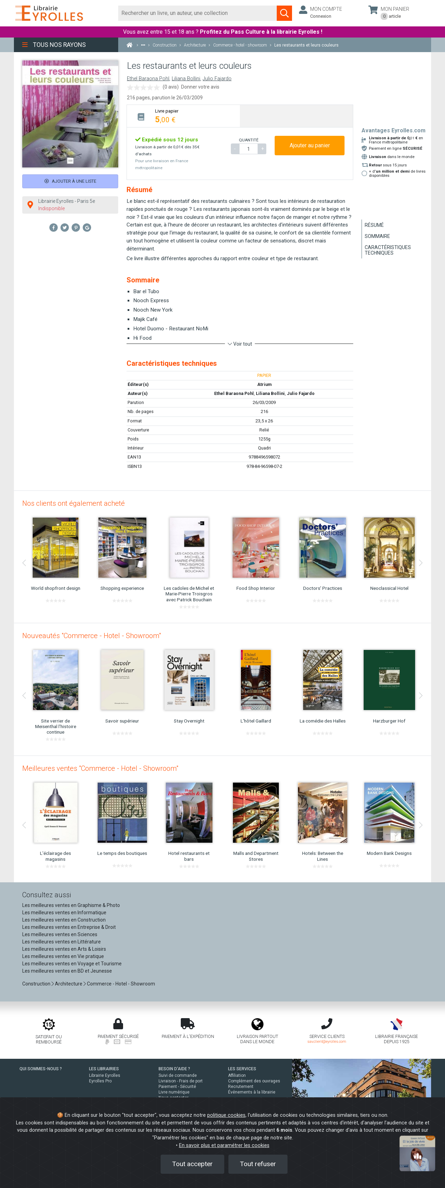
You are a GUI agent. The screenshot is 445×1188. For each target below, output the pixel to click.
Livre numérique (174, 1092)
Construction (36, 984)
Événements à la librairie (251, 1092)
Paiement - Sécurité (177, 1086)
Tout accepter (192, 1164)
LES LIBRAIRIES (104, 1068)
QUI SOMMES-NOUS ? (40, 1068)
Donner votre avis (200, 87)
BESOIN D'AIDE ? (174, 1068)
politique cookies (226, 1115)
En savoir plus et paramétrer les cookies (224, 1145)
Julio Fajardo (217, 79)
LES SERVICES (242, 1068)
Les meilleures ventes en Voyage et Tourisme (72, 963)
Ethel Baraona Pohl (148, 79)
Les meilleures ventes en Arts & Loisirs (64, 949)
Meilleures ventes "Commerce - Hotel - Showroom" (100, 768)
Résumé (374, 225)
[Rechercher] (197, 13)
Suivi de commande (178, 1075)
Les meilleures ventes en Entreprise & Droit (69, 927)
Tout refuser (258, 1164)
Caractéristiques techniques (388, 250)
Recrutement (240, 1086)
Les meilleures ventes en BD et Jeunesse (67, 971)
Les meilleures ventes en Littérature (61, 941)
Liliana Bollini (186, 79)
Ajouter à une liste (70, 181)
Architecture (68, 984)
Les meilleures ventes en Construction (64, 920)
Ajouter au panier (310, 145)
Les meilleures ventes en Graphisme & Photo (71, 905)
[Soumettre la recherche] (284, 13)
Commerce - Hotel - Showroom (121, 984)
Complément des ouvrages (254, 1081)
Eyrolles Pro (100, 1081)
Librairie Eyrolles (104, 1075)
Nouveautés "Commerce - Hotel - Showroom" (91, 636)
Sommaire (377, 236)
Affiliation (237, 1075)
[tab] (183, 116)
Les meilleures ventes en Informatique (64, 912)
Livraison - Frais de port (181, 1081)
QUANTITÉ (248, 140)
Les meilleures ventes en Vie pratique (63, 956)
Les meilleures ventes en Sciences (59, 934)
